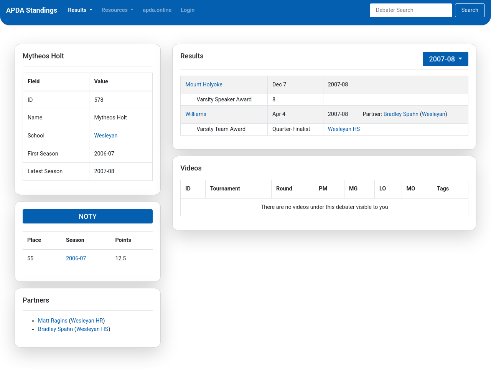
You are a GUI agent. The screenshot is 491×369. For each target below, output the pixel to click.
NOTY (88, 216)
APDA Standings (31, 10)
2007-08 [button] (442, 59)
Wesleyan (105, 135)
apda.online (157, 10)
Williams (195, 114)
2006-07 (76, 258)
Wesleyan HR (87, 321)
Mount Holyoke (203, 84)
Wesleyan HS (92, 329)
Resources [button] (115, 10)
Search (469, 10)
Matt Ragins (53, 321)
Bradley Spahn (55, 329)
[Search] (411, 10)
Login (187, 10)
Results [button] (78, 10)
